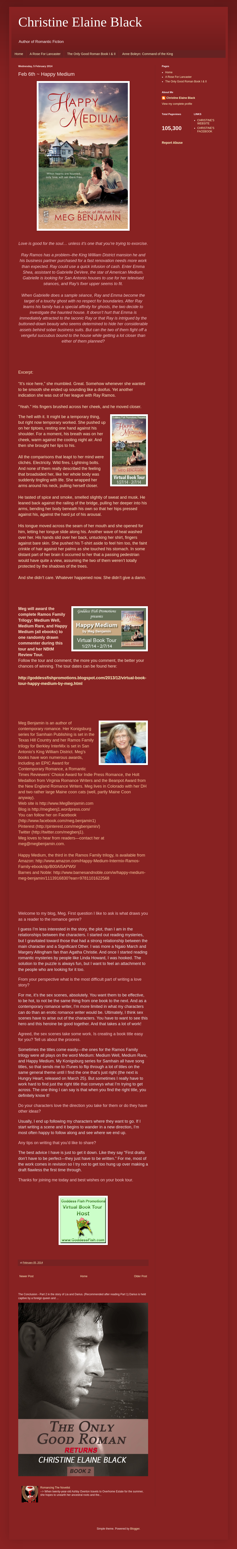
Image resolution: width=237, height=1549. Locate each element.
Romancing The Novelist (55, 1487)
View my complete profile (177, 103)
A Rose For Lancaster (45, 54)
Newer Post (26, 1276)
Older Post (140, 1276)
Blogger (134, 1528)
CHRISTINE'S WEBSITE (205, 122)
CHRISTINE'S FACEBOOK (205, 129)
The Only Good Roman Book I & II (91, 54)
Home (19, 54)
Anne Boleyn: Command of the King (147, 54)
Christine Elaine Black (80, 21)
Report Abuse (172, 142)
